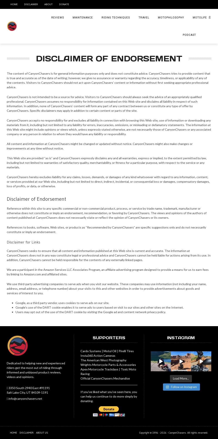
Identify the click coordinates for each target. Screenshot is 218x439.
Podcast (189, 34)
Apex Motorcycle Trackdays (99, 369)
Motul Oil (110, 351)
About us (42, 432)
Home (14, 4)
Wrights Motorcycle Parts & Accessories (108, 365)
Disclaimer (31, 4)
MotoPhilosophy (171, 17)
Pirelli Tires (126, 351)
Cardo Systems (90, 351)
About (48, 4)
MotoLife (200, 17)
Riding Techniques (116, 17)
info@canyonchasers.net (25, 398)
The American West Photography (103, 360)
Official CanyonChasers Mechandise (105, 378)
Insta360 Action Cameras (97, 355)
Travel (144, 17)
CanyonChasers (177, 432)
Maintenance (83, 17)
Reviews (57, 17)
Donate (64, 4)
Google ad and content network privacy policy (134, 312)
